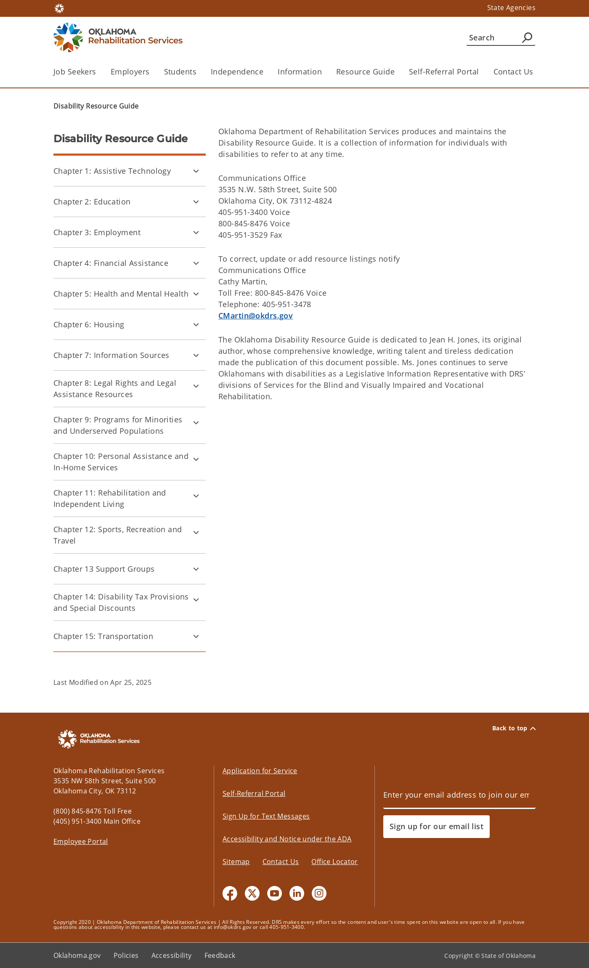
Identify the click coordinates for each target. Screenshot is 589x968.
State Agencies (511, 7)
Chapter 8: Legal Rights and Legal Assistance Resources (114, 388)
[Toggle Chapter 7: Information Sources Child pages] (196, 355)
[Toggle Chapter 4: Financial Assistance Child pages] (196, 263)
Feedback (220, 955)
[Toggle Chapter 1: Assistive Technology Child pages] (196, 170)
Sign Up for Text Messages (266, 816)
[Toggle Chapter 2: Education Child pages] (196, 201)
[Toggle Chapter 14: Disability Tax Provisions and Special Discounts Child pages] (196, 599)
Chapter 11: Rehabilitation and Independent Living (109, 498)
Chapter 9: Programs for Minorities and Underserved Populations (118, 425)
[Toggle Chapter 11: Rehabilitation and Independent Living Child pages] (196, 495)
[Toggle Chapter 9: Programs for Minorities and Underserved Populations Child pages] (196, 422)
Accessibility (171, 955)
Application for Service (260, 770)
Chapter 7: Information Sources (111, 355)
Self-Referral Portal (444, 71)
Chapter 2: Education (92, 201)
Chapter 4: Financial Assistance (110, 263)
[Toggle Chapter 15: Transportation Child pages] (196, 636)
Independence (237, 71)
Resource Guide (365, 71)
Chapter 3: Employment (97, 232)
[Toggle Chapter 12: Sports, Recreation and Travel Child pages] (196, 532)
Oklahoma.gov (77, 955)
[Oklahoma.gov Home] (59, 8)
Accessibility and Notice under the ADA (287, 838)
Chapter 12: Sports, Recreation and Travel (117, 535)
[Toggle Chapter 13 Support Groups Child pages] (196, 568)
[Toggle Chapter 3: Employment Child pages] (196, 232)
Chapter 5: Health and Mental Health (120, 294)
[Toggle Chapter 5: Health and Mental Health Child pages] (196, 293)
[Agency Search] (527, 37)
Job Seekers (74, 71)
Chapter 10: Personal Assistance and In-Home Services (120, 461)
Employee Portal (80, 841)
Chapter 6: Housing (89, 324)
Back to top (514, 728)
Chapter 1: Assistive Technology (112, 171)
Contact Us (513, 71)
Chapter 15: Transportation (103, 636)
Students (180, 71)
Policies (126, 955)
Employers (130, 71)
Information (300, 71)
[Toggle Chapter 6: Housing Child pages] (196, 324)
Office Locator (334, 861)
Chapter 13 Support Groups (104, 569)
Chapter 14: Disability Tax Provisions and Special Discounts (121, 602)
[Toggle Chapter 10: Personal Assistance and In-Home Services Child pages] (196, 459)
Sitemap (236, 861)
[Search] (501, 37)
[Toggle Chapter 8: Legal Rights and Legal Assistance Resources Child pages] (196, 385)
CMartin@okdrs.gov (255, 315)
